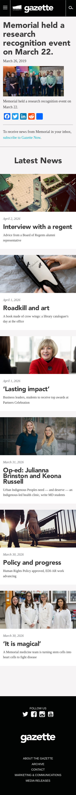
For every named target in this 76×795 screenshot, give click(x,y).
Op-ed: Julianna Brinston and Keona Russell (32, 475)
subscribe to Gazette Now (21, 138)
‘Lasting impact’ (26, 389)
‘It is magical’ (22, 644)
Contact (38, 769)
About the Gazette (38, 758)
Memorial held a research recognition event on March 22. (36, 38)
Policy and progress (32, 562)
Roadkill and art (26, 308)
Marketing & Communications (38, 775)
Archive (38, 764)
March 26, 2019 (14, 61)
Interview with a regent (37, 227)
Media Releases (38, 780)
